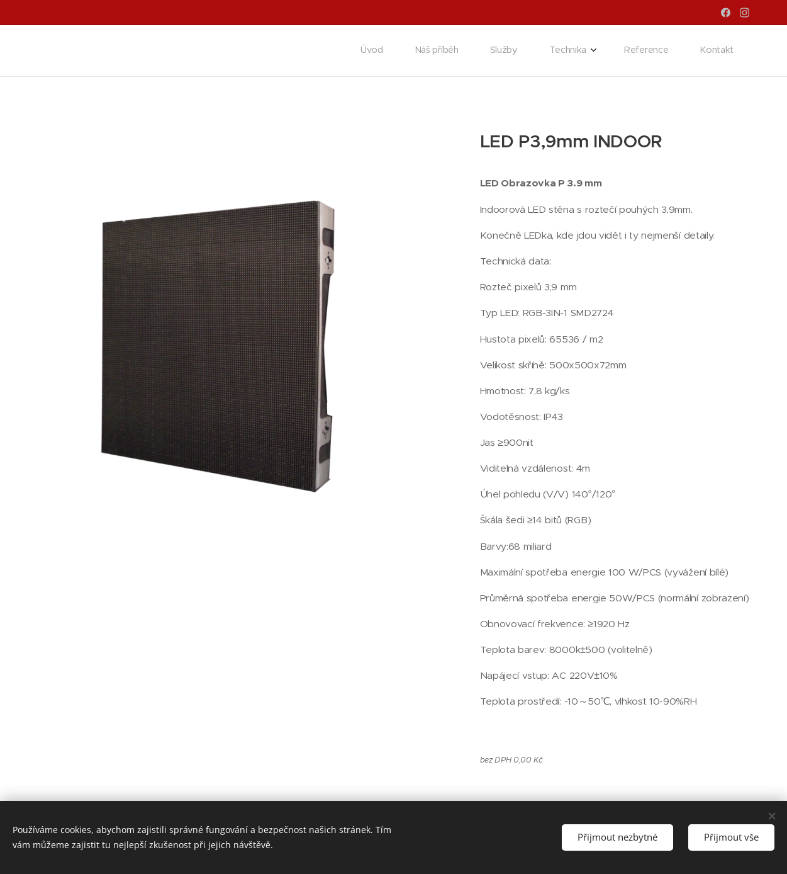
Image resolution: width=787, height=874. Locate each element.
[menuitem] (576, 51)
